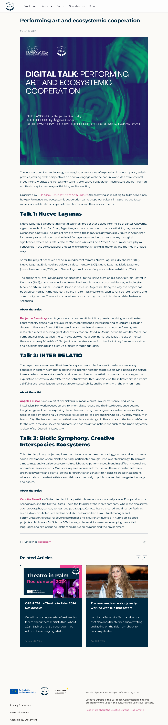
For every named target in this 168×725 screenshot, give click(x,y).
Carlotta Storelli (30, 499)
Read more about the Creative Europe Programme (115, 709)
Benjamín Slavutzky (33, 318)
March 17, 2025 (28, 31)
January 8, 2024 (33, 641)
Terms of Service (19, 712)
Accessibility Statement (23, 719)
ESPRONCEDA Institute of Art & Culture (63, 195)
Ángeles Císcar (30, 401)
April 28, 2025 (98, 641)
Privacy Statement (20, 705)
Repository (44, 541)
